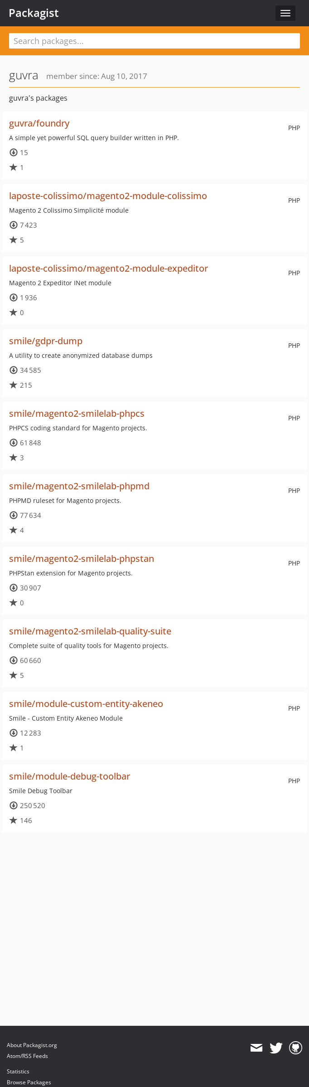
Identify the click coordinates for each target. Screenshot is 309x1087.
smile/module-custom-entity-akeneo (86, 703)
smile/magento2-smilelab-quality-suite (90, 631)
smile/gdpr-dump (45, 341)
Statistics (18, 1071)
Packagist (34, 12)
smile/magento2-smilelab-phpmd (79, 486)
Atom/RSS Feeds (27, 1056)
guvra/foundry (39, 123)
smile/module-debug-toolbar (69, 776)
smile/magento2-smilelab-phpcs (77, 413)
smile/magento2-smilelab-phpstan (81, 558)
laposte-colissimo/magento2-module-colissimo (108, 196)
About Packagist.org (32, 1045)
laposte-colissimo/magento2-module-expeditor (108, 268)
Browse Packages (29, 1082)
